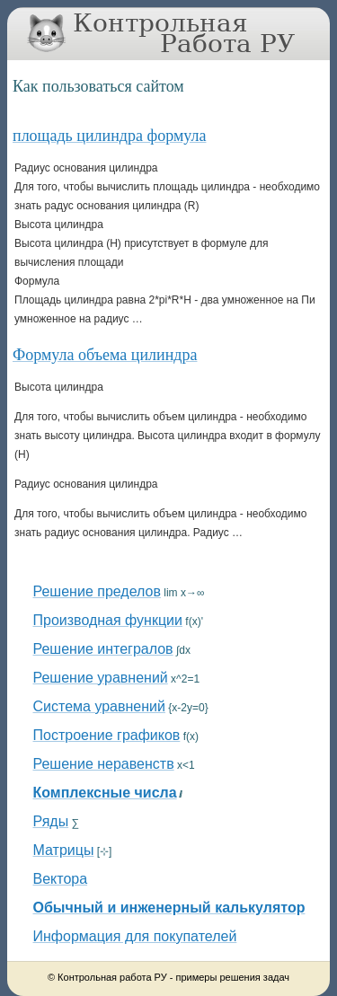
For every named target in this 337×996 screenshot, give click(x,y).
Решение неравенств (103, 763)
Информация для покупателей (135, 936)
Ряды (51, 821)
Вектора (60, 878)
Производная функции (107, 620)
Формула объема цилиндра (105, 355)
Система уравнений (99, 706)
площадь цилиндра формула (109, 136)
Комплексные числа (105, 792)
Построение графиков (107, 735)
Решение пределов (97, 591)
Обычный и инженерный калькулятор (169, 907)
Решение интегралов (103, 649)
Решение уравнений (100, 677)
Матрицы (63, 850)
